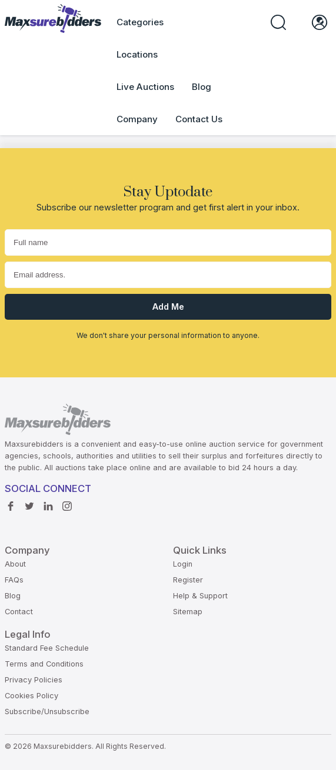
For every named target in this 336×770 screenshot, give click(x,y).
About (15, 564)
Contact (19, 611)
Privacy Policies (33, 679)
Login (182, 564)
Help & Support (200, 595)
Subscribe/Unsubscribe (47, 711)
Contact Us (198, 119)
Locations (137, 54)
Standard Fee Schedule (47, 648)
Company (137, 119)
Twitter (29, 503)
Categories (140, 22)
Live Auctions (145, 86)
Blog (201, 86)
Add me (168, 307)
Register (188, 579)
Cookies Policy (31, 695)
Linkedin (48, 503)
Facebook (10, 503)
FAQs (14, 579)
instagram (67, 503)
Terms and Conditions (44, 663)
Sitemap (187, 611)
